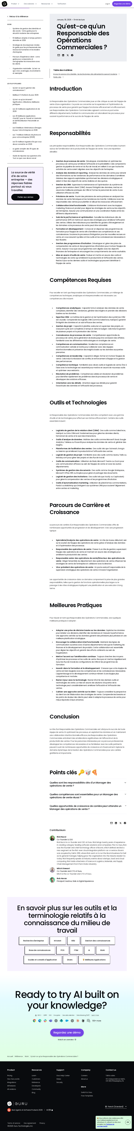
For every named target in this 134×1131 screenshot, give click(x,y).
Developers (36, 1086)
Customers (36, 1079)
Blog (33, 1093)
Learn (34, 1075)
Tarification (61, 4)
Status (58, 1079)
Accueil (10, 1056)
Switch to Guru (86, 1092)
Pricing (9, 1075)
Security (59, 1082)
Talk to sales (110, 1075)
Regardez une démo (122, 4)
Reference (36, 1082)
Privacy (42, 1123)
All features (11, 1086)
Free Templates (87, 1096)
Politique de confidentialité (105, 1125)
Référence (19, 1056)
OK (128, 1122)
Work (27, 1056)
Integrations (11, 1082)
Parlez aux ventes (25, 197)
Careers (84, 1075)
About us (84, 1079)
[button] (15, 4)
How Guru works (13, 1079)
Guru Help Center (63, 1075)
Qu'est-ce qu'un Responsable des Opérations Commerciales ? (54, 1056)
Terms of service (14, 1123)
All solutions (11, 1089)
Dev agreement (30, 1123)
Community (36, 1089)
